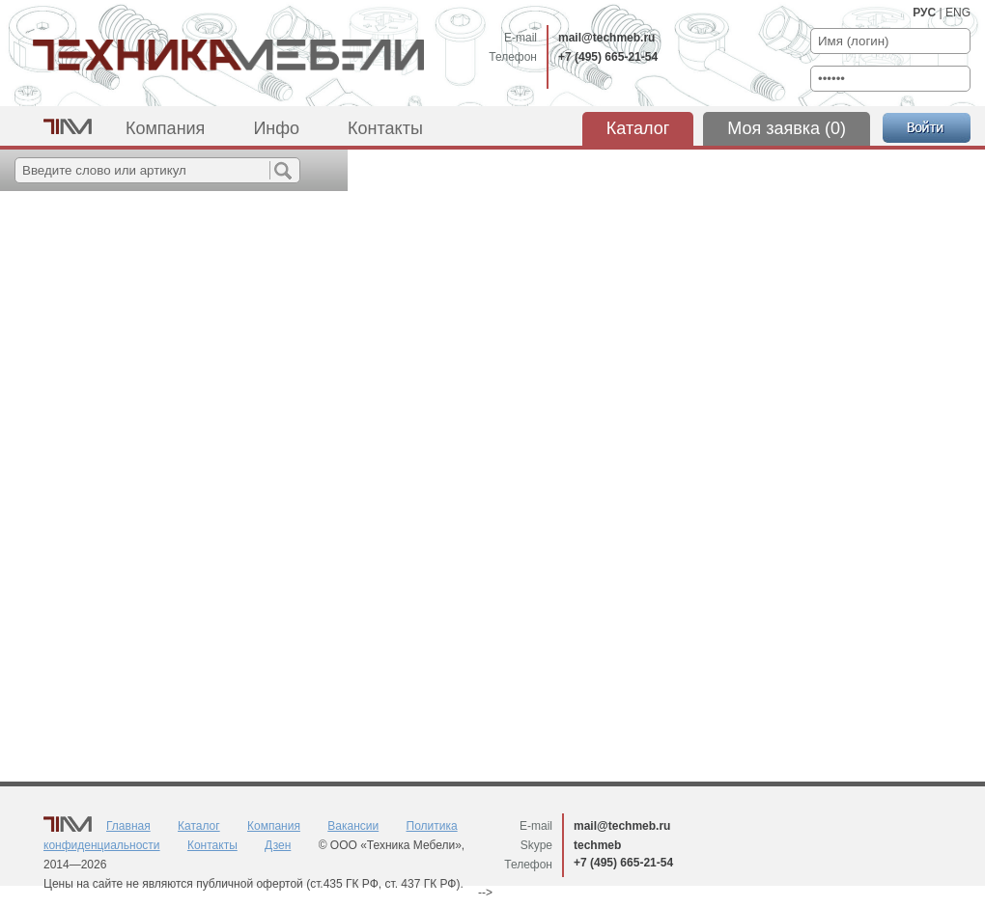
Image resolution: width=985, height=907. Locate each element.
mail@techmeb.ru (606, 37)
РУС (924, 12)
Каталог (637, 128)
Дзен (278, 845)
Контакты (385, 128)
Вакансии (353, 826)
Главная (128, 826)
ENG (958, 12)
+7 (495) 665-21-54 (608, 57)
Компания (165, 128)
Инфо (276, 128)
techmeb (597, 845)
